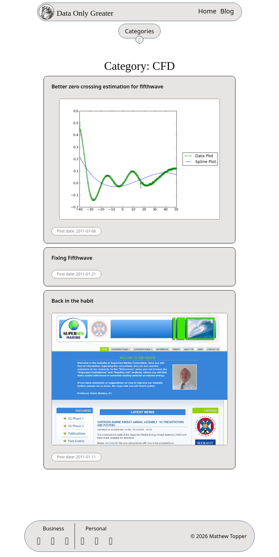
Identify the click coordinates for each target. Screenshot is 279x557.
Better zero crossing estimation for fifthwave (107, 86)
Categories (139, 31)
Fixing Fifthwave (72, 257)
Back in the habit (72, 300)
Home (207, 11)
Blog (227, 11)
